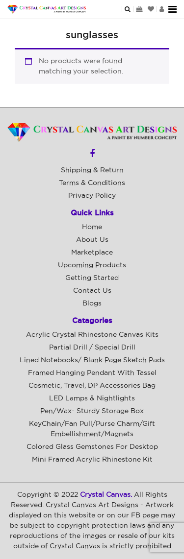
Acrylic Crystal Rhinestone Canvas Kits (92, 334)
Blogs (92, 303)
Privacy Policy (92, 195)
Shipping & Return (92, 170)
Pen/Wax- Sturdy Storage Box (92, 411)
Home (92, 227)
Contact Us (92, 290)
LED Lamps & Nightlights (92, 398)
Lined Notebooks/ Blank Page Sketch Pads (92, 360)
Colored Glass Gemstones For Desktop (92, 446)
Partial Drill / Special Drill (92, 347)
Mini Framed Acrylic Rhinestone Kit (92, 459)
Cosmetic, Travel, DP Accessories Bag (92, 385)
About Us (92, 239)
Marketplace (92, 252)
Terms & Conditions (92, 183)
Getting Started (92, 278)
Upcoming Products (92, 265)
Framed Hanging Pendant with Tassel (92, 373)
